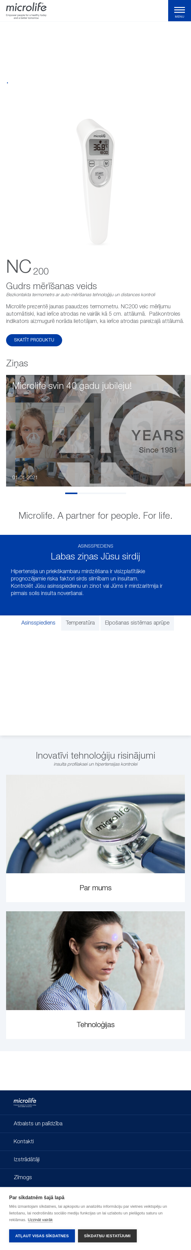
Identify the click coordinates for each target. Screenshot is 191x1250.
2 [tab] (83, 493)
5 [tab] (120, 493)
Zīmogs (23, 1177)
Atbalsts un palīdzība (38, 1124)
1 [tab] (71, 493)
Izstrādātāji (27, 1159)
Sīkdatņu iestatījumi (107, 1236)
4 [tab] (108, 493)
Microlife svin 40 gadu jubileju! (72, 386)
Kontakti (24, 1141)
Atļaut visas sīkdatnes (42, 1236)
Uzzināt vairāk (40, 1219)
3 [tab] (96, 493)
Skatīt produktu (34, 340)
